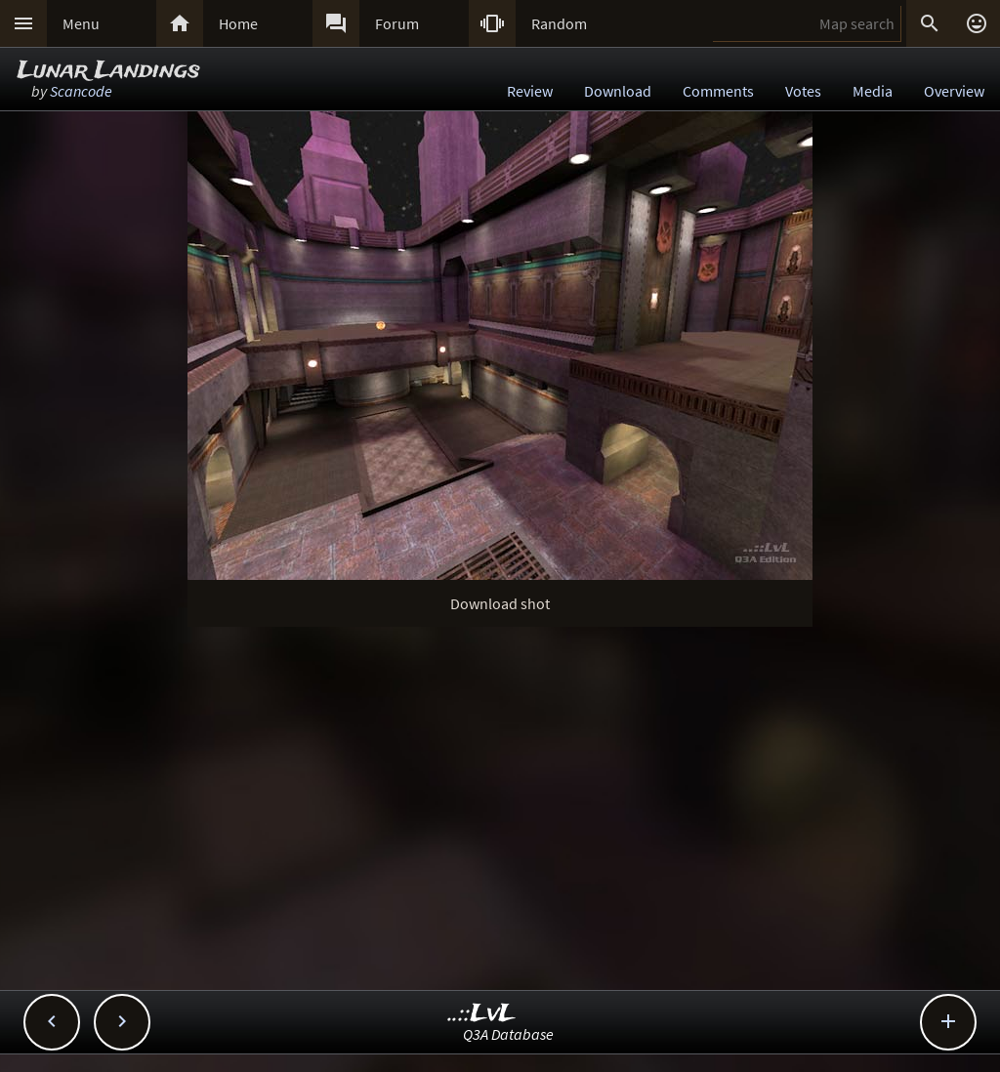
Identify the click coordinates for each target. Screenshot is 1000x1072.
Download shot (500, 603)
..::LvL (482, 1014)
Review (530, 91)
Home (238, 23)
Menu (81, 23)
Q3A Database (508, 1034)
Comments (718, 91)
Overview (954, 91)
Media (873, 91)
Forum (397, 23)
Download (617, 91)
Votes (803, 91)
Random (559, 23)
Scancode (81, 91)
